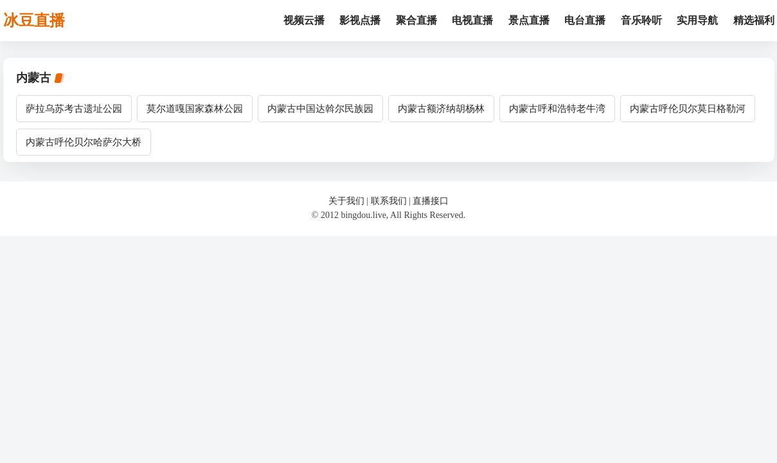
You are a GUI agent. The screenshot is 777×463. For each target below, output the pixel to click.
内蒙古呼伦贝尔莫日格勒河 (688, 109)
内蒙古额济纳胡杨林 (441, 109)
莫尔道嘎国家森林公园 (195, 109)
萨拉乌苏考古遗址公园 (74, 109)
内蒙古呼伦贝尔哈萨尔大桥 (83, 142)
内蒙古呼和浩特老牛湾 (557, 109)
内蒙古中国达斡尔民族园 (320, 109)
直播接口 (431, 201)
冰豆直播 (34, 20)
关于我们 (346, 201)
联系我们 (389, 201)
